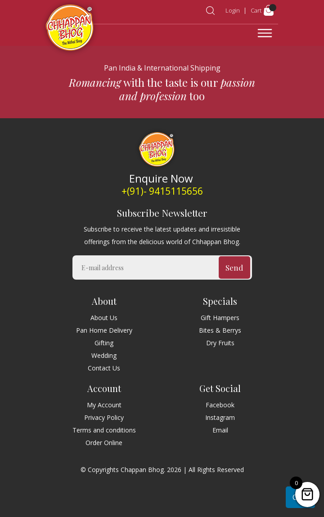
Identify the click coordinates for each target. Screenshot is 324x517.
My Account (104, 405)
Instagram (220, 417)
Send (234, 267)
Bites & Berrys (220, 330)
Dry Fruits (220, 343)
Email (220, 430)
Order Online (104, 442)
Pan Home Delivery (104, 330)
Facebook (220, 405)
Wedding (104, 355)
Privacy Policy (104, 417)
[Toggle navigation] (265, 33)
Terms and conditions (104, 430)
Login (232, 10)
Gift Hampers (220, 317)
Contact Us (104, 368)
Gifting (103, 343)
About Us (103, 317)
